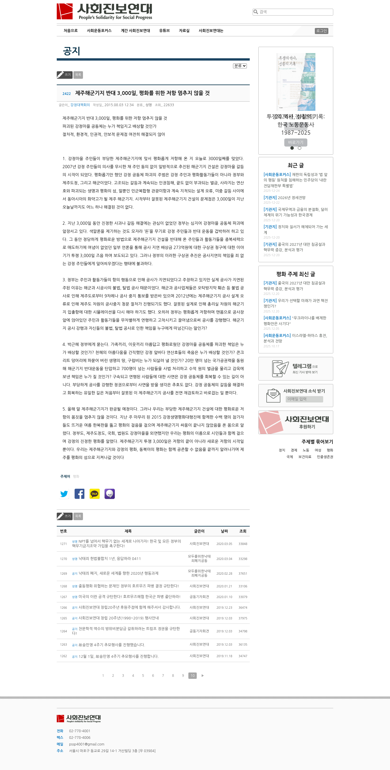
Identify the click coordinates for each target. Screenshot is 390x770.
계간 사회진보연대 (135, 31)
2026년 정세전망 (296, 116)
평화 (330, 450)
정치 (282, 450)
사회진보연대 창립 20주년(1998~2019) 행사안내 (115, 618)
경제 (294, 450)
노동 (306, 450)
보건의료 (304, 457)
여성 (318, 450)
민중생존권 (325, 457)
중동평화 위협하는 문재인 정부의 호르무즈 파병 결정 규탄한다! (125, 586)
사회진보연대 (104, 11)
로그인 (321, 31)
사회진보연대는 (211, 31)
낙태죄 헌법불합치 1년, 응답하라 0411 (106, 559)
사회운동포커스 (99, 31)
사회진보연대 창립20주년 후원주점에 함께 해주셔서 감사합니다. (126, 607)
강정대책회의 (80, 105)
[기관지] (270, 198)
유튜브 (164, 31)
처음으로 (71, 31)
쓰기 (68, 74)
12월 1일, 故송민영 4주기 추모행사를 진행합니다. (115, 656)
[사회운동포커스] (277, 175)
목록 (78, 74)
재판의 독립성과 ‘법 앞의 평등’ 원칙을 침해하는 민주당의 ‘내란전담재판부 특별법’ (295, 180)
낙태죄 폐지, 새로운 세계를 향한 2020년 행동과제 (115, 573)
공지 (71, 51)
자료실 (184, 31)
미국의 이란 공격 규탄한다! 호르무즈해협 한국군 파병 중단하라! (126, 597)
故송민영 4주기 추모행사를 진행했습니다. (108, 645)
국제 (290, 457)
